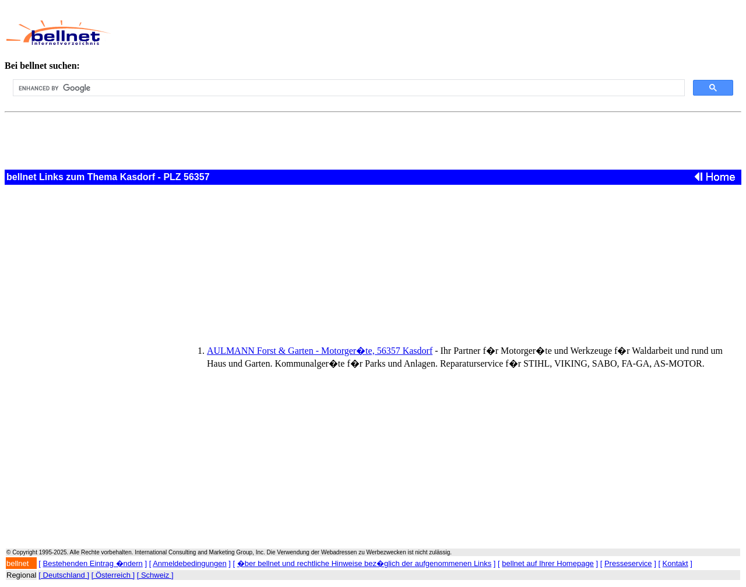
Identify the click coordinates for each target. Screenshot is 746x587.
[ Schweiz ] (155, 575)
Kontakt (675, 563)
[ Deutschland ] (63, 575)
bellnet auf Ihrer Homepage (548, 563)
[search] (348, 88)
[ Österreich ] (113, 575)
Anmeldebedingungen (190, 563)
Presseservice (628, 563)
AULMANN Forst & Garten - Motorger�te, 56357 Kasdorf (319, 351)
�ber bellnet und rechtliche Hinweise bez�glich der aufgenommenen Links (364, 563)
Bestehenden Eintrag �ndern (93, 563)
